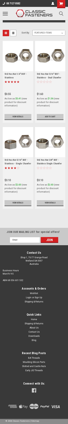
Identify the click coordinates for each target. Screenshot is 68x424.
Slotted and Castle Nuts (34, 366)
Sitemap (35, 421)
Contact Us (34, 332)
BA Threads (34, 358)
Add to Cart (50, 117)
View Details (18, 117)
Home (34, 319)
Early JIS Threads (34, 370)
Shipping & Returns (34, 301)
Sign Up (38, 297)
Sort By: (26, 32)
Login (28, 297)
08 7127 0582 (11, 3)
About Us (34, 327)
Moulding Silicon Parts (34, 362)
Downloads (34, 336)
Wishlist (34, 293)
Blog (34, 340)
